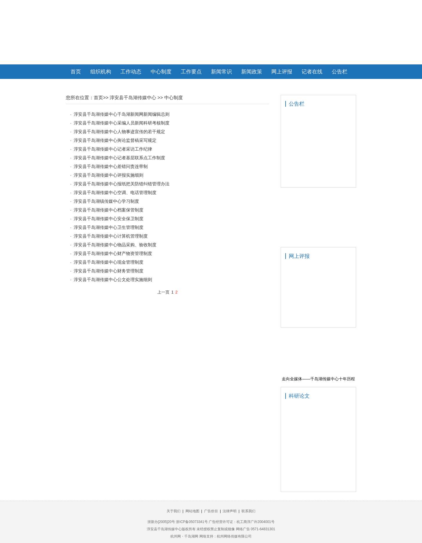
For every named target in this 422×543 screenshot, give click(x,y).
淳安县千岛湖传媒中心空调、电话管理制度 (115, 192)
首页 (76, 72)
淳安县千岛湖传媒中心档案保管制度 (108, 209)
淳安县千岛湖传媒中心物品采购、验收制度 (115, 244)
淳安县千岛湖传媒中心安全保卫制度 (108, 218)
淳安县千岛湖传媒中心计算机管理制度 (111, 236)
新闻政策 (251, 72)
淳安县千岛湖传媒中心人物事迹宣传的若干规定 (119, 131)
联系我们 (248, 511)
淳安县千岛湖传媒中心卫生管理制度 (108, 227)
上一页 (163, 292)
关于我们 (174, 511)
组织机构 (100, 72)
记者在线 (312, 72)
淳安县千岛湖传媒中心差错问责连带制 (111, 166)
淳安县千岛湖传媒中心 (133, 97)
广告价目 (211, 511)
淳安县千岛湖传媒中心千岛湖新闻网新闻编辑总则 (121, 114)
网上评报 (281, 72)
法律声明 (230, 511)
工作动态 (130, 72)
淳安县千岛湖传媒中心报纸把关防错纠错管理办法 (121, 183)
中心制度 (161, 72)
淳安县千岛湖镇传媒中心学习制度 (106, 201)
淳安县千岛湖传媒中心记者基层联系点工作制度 (119, 157)
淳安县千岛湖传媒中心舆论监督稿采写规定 (115, 140)
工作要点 (191, 72)
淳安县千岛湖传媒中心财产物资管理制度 (113, 253)
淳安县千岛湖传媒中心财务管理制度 (108, 270)
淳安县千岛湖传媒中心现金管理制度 (108, 262)
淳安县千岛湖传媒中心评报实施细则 (108, 175)
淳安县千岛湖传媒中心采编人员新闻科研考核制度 (121, 122)
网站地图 (192, 511)
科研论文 (299, 396)
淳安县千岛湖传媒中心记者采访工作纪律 (113, 148)
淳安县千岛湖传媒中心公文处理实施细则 (113, 279)
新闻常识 (221, 72)
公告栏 (339, 72)
